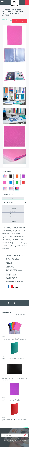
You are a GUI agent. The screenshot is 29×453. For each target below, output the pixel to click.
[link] (2, 2)
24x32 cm (13, 198)
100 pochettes (13, 221)
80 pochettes (13, 219)
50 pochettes (13, 213)
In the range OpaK (7, 312)
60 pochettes (13, 216)
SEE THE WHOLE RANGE (21, 314)
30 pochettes (13, 208)
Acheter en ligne (20, 21)
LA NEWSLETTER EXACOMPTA (14, 431)
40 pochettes (13, 211)
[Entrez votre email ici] (14, 435)
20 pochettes (13, 206)
